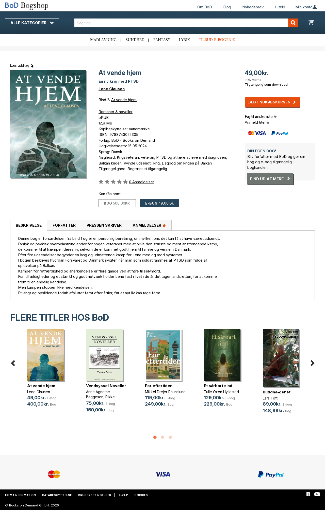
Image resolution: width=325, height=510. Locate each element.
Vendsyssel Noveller (106, 385)
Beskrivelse (29, 225)
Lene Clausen (112, 88)
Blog (227, 7)
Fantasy (161, 40)
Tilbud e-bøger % (217, 40)
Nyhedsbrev (253, 7)
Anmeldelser (149, 225)
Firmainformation (20, 495)
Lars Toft (270, 398)
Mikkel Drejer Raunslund (165, 392)
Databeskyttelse (57, 495)
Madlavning (103, 40)
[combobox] (186, 23)
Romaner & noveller (116, 111)
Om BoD (204, 7)
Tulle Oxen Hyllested (221, 392)
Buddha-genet (276, 392)
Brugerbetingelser (94, 495)
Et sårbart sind (218, 385)
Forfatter (64, 225)
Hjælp (280, 7)
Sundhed (135, 40)
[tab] (28, 225)
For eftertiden (158, 385)
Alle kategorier (32, 22)
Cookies (141, 495)
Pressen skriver (104, 225)
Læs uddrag (19, 65)
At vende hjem (124, 99)
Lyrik (184, 40)
